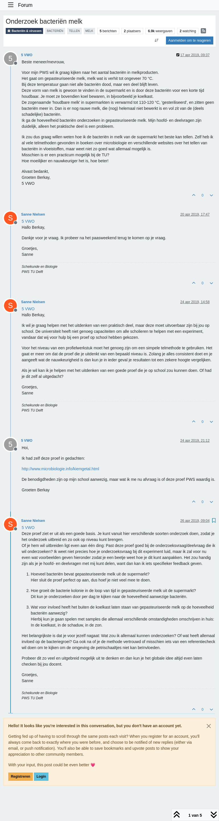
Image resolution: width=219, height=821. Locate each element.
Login (41, 777)
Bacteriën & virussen (24, 31)
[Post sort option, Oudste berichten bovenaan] (156, 40)
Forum (25, 5)
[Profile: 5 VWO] (28, 221)
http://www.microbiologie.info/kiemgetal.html (60, 469)
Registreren (20, 777)
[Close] (208, 726)
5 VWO (26, 55)
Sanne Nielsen (33, 214)
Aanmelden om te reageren (190, 40)
